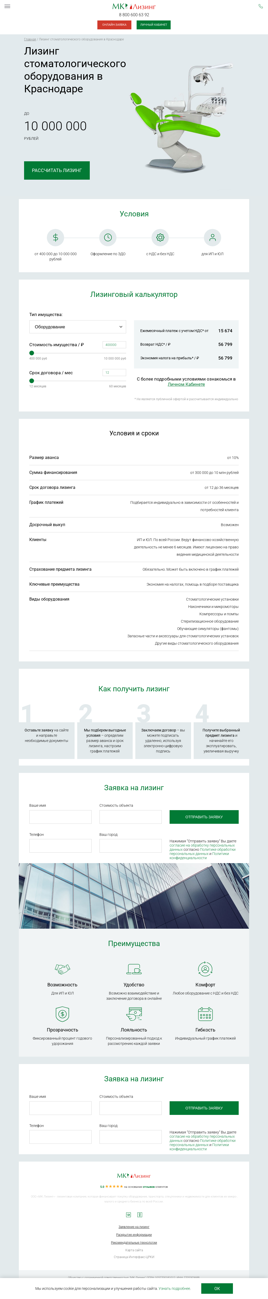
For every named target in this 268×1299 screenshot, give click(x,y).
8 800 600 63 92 (134, 14)
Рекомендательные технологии (134, 1242)
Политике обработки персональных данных (200, 851)
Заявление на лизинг (134, 1227)
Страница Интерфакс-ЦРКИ (134, 1257)
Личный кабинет (153, 24)
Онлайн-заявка (114, 24)
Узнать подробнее (174, 1288)
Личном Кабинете (186, 384)
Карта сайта (134, 1250)
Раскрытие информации (134, 1235)
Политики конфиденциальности (197, 856)
